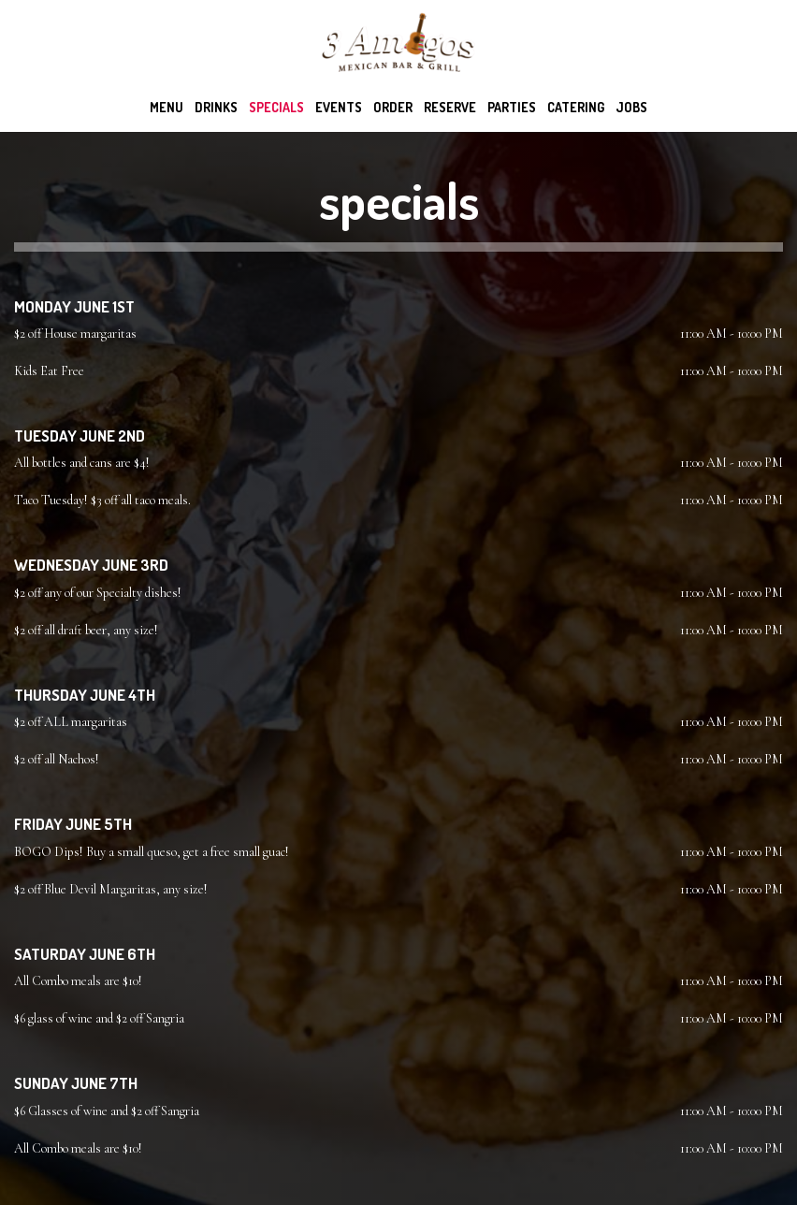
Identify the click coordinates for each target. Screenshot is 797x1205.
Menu (166, 107)
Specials (276, 107)
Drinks (216, 107)
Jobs (631, 107)
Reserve (450, 107)
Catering (575, 107)
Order (393, 107)
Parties (511, 107)
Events (338, 107)
